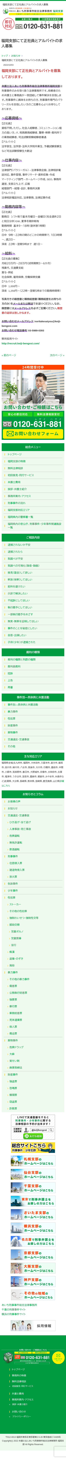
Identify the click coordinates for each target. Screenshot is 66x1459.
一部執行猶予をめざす (20, 614)
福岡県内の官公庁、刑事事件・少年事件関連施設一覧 (34, 525)
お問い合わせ (19, 1411)
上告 (10, 680)
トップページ (15, 454)
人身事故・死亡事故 (20, 829)
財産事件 (13, 725)
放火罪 (13, 876)
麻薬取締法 (15, 1067)
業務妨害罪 (15, 1013)
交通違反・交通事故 (18, 739)
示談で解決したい (18, 593)
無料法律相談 (15, 468)
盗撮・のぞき (16, 958)
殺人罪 (13, 1026)
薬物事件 (13, 732)
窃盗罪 (13, 1101)
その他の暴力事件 (19, 979)
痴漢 (12, 951)
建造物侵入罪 (17, 869)
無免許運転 (15, 842)
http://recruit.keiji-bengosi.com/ (20, 343)
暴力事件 (13, 711)
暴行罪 (13, 1006)
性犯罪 (11, 718)
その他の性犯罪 (18, 911)
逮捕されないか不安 (19, 544)
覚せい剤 (14, 1060)
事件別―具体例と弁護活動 (23, 704)
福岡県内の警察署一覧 (20, 517)
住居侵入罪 (15, 863)
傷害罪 (13, 986)
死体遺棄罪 (15, 1019)
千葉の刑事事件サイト (14, 1309)
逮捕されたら (15, 551)
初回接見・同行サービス (21, 475)
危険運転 (14, 835)
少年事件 (13, 890)
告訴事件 (13, 883)
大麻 (12, 1054)
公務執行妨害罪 (18, 992)
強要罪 (13, 999)
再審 (10, 687)
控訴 (10, 673)
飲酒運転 (14, 849)
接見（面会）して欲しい (20, 572)
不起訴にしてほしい (19, 600)
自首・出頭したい (17, 635)
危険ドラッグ (16, 1047)
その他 (11, 746)
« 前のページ (9, 355)
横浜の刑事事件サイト (14, 1314)
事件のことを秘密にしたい (22, 628)
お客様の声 (14, 801)
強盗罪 (13, 1081)
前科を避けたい (16, 586)
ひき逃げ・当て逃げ (20, 822)
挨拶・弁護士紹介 (17, 489)
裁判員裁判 (14, 666)
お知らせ (15, 55)
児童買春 (16, 938)
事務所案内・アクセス (19, 496)
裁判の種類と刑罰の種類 (22, 659)
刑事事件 (13, 856)
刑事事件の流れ (17, 503)
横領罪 (13, 1094)
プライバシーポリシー (21, 1416)
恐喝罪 (13, 1088)
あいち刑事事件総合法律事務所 (19, 1305)
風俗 (12, 965)
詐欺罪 (13, 1108)
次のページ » (57, 355)
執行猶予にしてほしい (20, 607)
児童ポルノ (17, 931)
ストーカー (15, 904)
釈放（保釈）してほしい (20, 579)
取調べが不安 (15, 558)
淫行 (13, 945)
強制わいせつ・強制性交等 (24, 917)
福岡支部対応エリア (19, 510)
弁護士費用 (14, 482)
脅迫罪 (13, 1033)
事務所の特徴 (19, 1375)
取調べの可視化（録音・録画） (24, 565)
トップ (5, 55)
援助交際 (14, 924)
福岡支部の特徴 (17, 461)
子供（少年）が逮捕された (22, 642)
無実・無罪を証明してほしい (23, 621)
